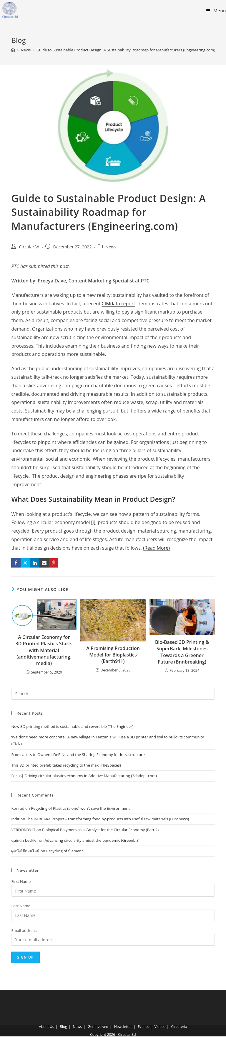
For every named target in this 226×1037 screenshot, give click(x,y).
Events (143, 1026)
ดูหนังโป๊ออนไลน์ (25, 850)
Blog (63, 1026)
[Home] (13, 50)
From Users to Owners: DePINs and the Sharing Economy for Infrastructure (77, 754)
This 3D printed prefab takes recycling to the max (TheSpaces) (66, 765)
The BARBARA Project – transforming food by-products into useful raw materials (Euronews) (107, 818)
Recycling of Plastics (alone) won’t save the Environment (80, 808)
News (110, 247)
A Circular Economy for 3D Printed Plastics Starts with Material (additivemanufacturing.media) (44, 650)
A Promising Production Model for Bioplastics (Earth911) (113, 655)
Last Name (20, 905)
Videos (159, 1026)
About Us (46, 1026)
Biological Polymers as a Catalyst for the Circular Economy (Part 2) (100, 829)
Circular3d (29, 247)
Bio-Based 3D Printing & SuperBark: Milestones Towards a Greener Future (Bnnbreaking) (182, 652)
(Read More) (156, 548)
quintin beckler (24, 840)
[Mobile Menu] (216, 10)
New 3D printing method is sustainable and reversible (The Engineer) (72, 726)
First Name (21, 881)
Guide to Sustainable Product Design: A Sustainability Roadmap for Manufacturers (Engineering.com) (125, 50)
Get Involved (98, 1026)
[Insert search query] (113, 694)
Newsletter (123, 1026)
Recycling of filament (64, 850)
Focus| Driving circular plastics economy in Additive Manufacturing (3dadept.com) (84, 775)
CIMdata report (118, 303)
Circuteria (179, 1026)
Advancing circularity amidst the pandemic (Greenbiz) (92, 840)
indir (15, 818)
